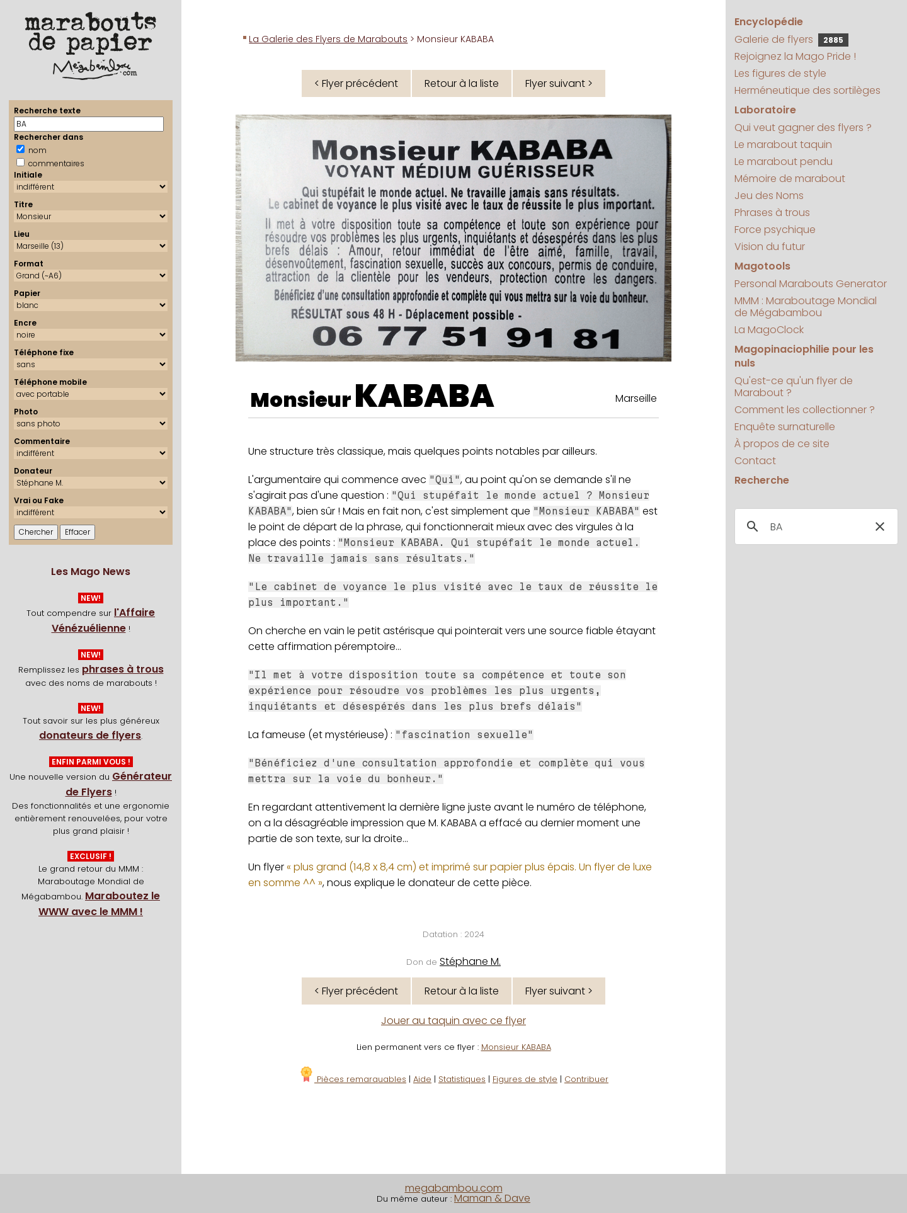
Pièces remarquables (352, 1079)
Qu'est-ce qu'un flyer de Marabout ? (793, 386)
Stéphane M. (470, 961)
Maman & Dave (492, 1198)
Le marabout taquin (783, 144)
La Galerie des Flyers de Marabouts (328, 39)
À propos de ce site (782, 443)
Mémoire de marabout (789, 178)
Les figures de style (780, 73)
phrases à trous (123, 669)
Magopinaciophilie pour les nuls (804, 356)
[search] (814, 527)
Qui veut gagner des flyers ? (803, 127)
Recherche (761, 480)
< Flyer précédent (356, 83)
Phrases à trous (772, 212)
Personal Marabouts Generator (810, 283)
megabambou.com (454, 1188)
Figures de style (525, 1079)
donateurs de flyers (90, 735)
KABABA (424, 396)
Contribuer (586, 1079)
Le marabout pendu (783, 161)
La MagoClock (769, 329)
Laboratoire (765, 110)
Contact (755, 460)
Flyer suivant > (559, 83)
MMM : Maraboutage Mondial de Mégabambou (805, 306)
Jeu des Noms (769, 195)
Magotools (762, 266)
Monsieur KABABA (516, 1047)
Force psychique (775, 229)
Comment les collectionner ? (804, 409)
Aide (422, 1079)
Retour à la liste (462, 83)
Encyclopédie (768, 21)
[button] (880, 526)
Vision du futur (769, 246)
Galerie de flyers (791, 39)
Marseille (636, 398)
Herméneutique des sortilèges (807, 90)
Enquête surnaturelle (784, 426)
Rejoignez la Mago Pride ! (795, 56)
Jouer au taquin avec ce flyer (453, 1020)
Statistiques (462, 1079)
